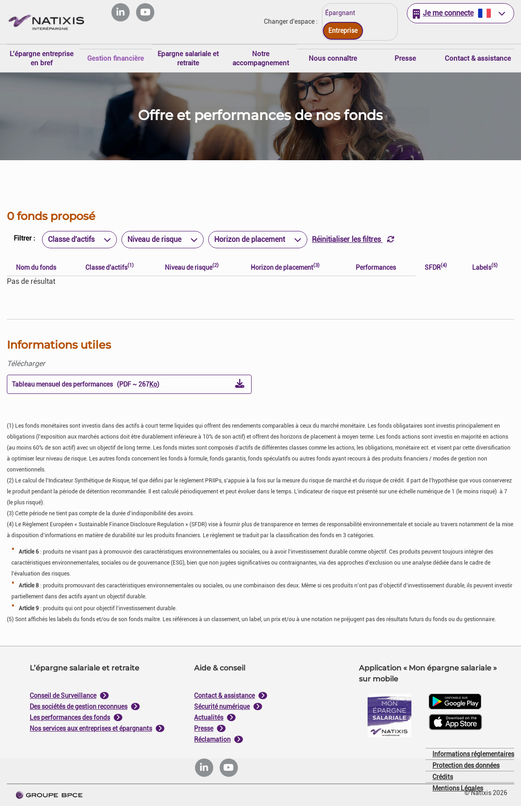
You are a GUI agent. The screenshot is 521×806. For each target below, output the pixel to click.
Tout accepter (305, 495)
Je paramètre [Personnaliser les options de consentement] (200, 310)
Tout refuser (215, 495)
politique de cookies (206, 474)
